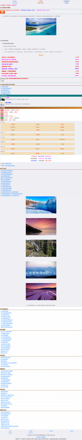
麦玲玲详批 (13, 127)
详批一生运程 (48, 158)
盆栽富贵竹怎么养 (5, 422)
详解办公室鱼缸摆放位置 (7, 177)
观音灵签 (13, 153)
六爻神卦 (62, 153)
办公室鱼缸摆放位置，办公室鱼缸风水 (10, 195)
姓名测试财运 (34, 160)
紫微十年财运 (62, 139)
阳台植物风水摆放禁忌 (6, 383)
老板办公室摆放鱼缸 (5, 345)
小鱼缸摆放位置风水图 (10, 165)
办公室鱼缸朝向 (4, 342)
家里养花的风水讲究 (5, 357)
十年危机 (12, 110)
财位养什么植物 (4, 387)
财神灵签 (6, 119)
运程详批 (13, 129)
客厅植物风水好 (4, 385)
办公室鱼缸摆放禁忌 (5, 176)
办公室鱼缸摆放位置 (5, 183)
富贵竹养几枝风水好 (5, 412)
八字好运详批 (41, 160)
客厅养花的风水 (4, 359)
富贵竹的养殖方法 (5, 421)
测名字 (10, 119)
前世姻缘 (6, 112)
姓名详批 (17, 110)
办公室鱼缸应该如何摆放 (7, 174)
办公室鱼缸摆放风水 (5, 184)
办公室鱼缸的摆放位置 (6, 88)
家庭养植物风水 (4, 378)
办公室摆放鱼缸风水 (5, 93)
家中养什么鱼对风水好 (6, 396)
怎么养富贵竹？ (4, 417)
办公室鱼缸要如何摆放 (6, 188)
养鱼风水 (9, 5)
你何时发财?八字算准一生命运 (42, 10)
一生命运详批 (14, 2)
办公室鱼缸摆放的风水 (6, 181)
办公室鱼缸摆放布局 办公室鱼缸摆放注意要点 (12, 193)
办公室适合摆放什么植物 (7, 371)
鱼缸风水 (14, 5)
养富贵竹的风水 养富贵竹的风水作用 (9, 426)
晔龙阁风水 (3, 5)
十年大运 (6, 117)
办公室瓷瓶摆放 (4, 335)
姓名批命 (37, 139)
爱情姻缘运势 (48, 156)
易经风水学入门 (4, 351)
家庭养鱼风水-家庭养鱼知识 (7, 395)
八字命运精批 (6, 110)
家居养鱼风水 (4, 393)
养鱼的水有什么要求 (5, 402)
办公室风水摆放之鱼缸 (6, 186)
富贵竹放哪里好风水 (5, 414)
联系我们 (43, 437)
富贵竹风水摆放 (4, 415)
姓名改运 (37, 127)
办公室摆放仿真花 (5, 333)
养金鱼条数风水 (4, 391)
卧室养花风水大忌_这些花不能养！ (9, 362)
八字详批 (62, 134)
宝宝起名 (37, 148)
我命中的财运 (34, 158)
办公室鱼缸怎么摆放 (5, 92)
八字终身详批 (34, 156)
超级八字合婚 (48, 160)
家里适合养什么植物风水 (7, 374)
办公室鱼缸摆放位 (5, 90)
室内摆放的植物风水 (5, 376)
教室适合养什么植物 (5, 372)
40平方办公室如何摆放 (6, 331)
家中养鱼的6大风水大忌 (6, 404)
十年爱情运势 (41, 158)
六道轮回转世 (16, 117)
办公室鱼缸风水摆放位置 (7, 170)
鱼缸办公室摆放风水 (5, 179)
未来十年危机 (8, 102)
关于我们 (38, 437)
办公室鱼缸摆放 (4, 86)
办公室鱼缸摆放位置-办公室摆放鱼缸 (9, 192)
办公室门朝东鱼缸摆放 (6, 338)
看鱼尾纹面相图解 (5, 407)
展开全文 (41, 55)
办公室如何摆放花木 (5, 337)
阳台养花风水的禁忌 (5, 366)
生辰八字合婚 (41, 156)
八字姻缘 (15, 112)
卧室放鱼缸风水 (8, 163)
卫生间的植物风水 (5, 381)
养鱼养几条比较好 (5, 398)
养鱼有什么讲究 (4, 400)
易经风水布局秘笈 (5, 349)
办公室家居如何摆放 (5, 340)
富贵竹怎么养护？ (5, 419)
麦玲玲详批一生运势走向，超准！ (28, 10)
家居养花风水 (4, 361)
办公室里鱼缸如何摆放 (6, 172)
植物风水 (10, 432)
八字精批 (7, 97)
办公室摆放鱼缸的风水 (6, 190)
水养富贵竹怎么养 (5, 424)
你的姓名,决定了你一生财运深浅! (13, 10)
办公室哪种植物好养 (5, 379)
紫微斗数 (62, 129)
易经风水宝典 (4, 353)
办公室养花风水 (4, 364)
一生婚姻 (10, 112)
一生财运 (13, 139)
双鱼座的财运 (4, 405)
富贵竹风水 (31, 432)
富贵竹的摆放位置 (5, 428)
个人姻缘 (62, 144)
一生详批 (10, 117)
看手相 (14, 119)
